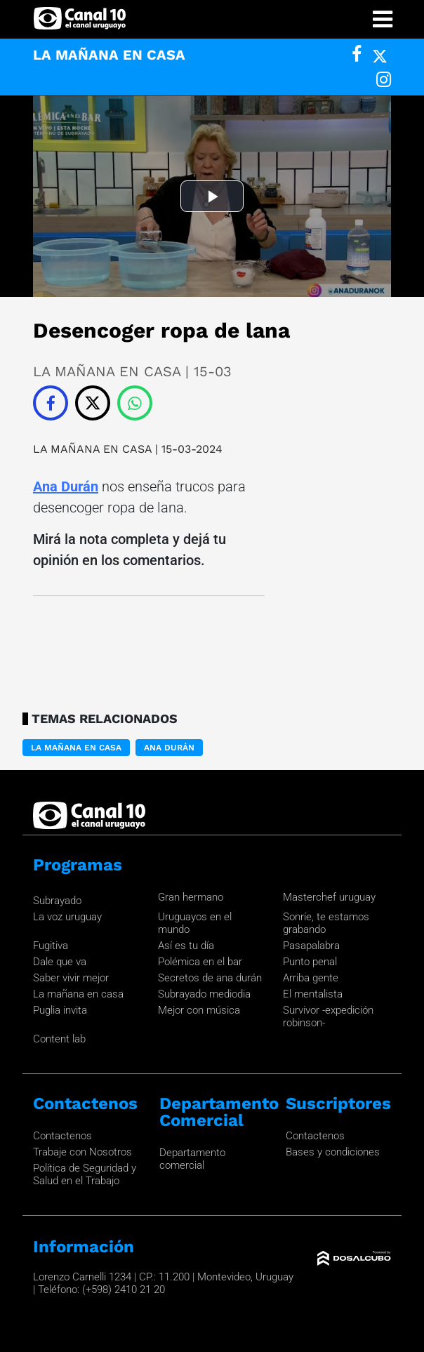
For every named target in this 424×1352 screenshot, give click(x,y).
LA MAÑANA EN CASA (94, 449)
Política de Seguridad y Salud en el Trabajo (84, 1174)
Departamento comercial (192, 1159)
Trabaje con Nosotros (82, 1152)
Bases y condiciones (333, 1152)
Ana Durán (65, 486)
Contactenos (62, 1135)
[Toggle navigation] (383, 19)
